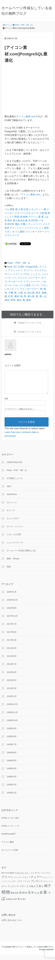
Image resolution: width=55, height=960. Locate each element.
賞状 (7, 300)
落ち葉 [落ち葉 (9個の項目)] (36, 897)
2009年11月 (12, 717)
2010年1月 (12, 701)
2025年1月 (12, 596)
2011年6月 (12, 661)
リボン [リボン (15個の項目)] (22, 891)
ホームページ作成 (9, 854)
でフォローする (29, 323)
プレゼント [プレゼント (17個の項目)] (37, 885)
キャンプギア (13, 523)
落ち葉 (30, 296)
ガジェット (12, 507)
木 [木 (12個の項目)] (43, 891)
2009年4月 (12, 773)
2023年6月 (12, 612)
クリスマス (40, 270)
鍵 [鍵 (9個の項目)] (21, 904)
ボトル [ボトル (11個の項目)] (4, 891)
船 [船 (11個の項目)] (26, 897)
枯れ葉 (30, 292)
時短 (9, 571)
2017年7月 (12, 628)
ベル (7, 209)
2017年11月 (12, 620)
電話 (19, 300)
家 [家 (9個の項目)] (34, 891)
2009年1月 (12, 797)
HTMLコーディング (10, 830)
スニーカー (34, 278)
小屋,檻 (43, 213)
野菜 (13, 300)
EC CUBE (19, 266)
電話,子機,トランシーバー (28, 224)
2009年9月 (12, 733)
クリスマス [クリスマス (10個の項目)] (46, 878)
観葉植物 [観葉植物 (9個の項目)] (9, 904)
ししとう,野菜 (12, 216)
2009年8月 (12, 741)
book (9, 266)
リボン (43, 285)
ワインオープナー (34, 231)
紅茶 (10, 296)
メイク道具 (25, 285)
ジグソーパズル (21, 274)
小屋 (20, 292)
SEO (9, 491)
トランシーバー (32, 281)
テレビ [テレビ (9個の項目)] (45, 882)
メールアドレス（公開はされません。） (20, 414)
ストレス (22, 278)
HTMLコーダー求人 (10, 822)
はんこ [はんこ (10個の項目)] (27, 878)
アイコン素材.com (25, 116)
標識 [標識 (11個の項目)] (12, 897)
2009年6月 (12, 757)
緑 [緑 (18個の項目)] (23, 897)
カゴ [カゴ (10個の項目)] (32, 878)
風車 (12, 209)
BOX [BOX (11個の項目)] (3, 878)
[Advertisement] (27, 89)
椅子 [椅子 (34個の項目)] (47, 890)
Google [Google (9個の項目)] (17, 878)
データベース (15, 281)
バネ (41, 220)
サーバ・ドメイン (15, 531)
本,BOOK (33, 220)
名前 (6, 403)
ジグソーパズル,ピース (27, 213)
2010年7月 (12, 669)
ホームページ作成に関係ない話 (21, 555)
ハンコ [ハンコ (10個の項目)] (4, 886)
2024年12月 (12, 604)
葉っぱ (42, 296)
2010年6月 (12, 677)
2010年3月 (12, 693)
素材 (16, 296)
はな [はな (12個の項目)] (22, 877)
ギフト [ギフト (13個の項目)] (38, 877)
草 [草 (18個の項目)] (32, 897)
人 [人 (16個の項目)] (28, 890)
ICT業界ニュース (14, 483)
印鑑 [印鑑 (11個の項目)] (31, 891)
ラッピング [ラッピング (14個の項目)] (13, 891)
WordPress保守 (8, 838)
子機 (10, 292)
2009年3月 (12, 781)
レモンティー (12, 289)
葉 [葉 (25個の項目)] (41, 897)
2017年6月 (12, 637)
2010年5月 (12, 685)
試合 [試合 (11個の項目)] (15, 904)
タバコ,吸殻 (18, 231)
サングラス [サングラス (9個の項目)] (18, 882)
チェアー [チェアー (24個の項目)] (36, 881)
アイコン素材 (7, 846)
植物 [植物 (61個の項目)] (5, 896)
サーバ (8, 274)
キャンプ (11, 515)
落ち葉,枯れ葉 (20, 220)
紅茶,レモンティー (33, 209)
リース (35, 285)
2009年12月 (12, 709)
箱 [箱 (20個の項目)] (20, 897)
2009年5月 (12, 765)
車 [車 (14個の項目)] (18, 903)
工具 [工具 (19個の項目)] (38, 890)
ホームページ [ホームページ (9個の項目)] (48, 886)
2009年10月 (12, 725)
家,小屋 (19, 209)
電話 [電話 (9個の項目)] (24, 904)
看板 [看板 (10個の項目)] (16, 897)
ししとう (35, 274)
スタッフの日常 (14, 539)
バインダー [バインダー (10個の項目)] (11, 886)
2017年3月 (12, 644)
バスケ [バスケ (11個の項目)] (19, 886)
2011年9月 (12, 653)
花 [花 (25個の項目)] (29, 897)
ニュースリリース (15, 547)
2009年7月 (12, 749)
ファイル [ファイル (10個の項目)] (26, 886)
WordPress (12, 499)
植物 (44, 292)
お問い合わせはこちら (11, 925)
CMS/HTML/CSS (14, 467)
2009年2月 (12, 789)
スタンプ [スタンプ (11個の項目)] (26, 882)
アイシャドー (15, 270)
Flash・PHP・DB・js (18, 263)
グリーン (28, 270)
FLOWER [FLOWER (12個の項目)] (10, 877)
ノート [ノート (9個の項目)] (50, 882)
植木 (38, 292)
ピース (8, 285)
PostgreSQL (31, 266)
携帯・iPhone (13, 563)
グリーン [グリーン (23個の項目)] (7, 881)
